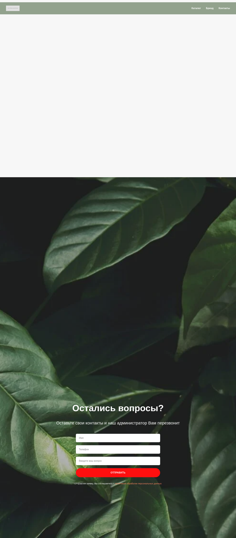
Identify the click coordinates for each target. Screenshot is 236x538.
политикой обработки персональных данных (137, 483)
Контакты (224, 8)
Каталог (196, 8)
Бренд (210, 8)
